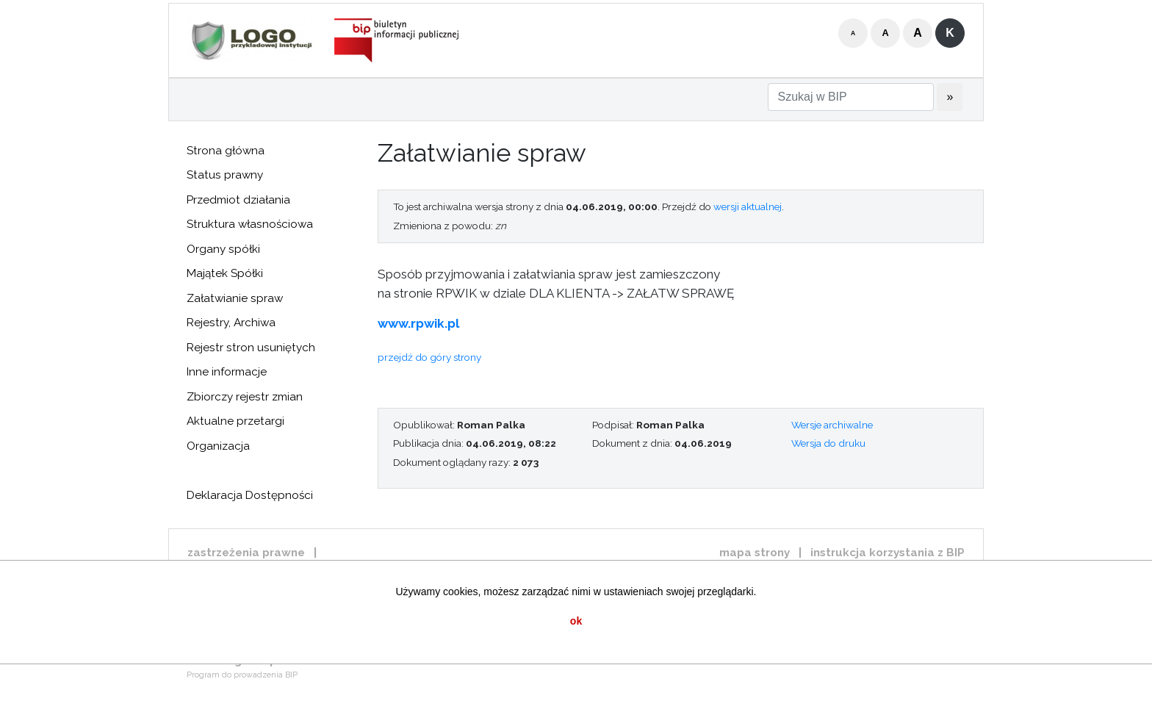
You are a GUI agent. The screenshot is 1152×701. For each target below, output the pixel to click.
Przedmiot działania (238, 199)
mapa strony (754, 552)
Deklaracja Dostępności (250, 495)
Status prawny (225, 174)
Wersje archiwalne (832, 425)
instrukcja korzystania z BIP (887, 552)
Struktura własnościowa (250, 224)
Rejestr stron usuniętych (251, 347)
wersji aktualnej (747, 206)
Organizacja (218, 446)
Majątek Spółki (225, 273)
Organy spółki (223, 249)
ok (576, 621)
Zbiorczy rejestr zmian (245, 396)
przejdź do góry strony (429, 357)
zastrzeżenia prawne (246, 552)
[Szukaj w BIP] (851, 97)
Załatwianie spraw (235, 298)
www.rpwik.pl (418, 323)
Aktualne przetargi (235, 421)
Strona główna (225, 150)
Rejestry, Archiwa (231, 322)
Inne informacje (227, 371)
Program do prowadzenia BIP (242, 675)
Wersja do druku (828, 443)
